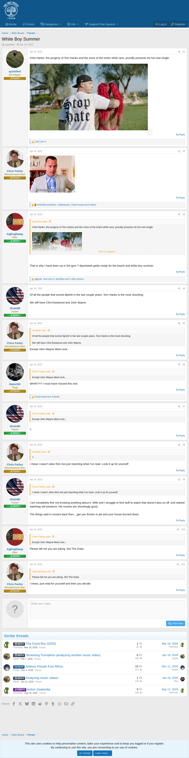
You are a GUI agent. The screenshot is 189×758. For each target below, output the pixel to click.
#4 (184, 288)
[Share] (179, 52)
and (47, 396)
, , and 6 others (66, 204)
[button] (50, 24)
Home (12, 24)
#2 (184, 151)
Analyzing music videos (42, 678)
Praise (16, 670)
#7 (184, 406)
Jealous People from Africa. (44, 666)
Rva (176, 681)
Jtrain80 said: (39, 330)
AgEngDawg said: (41, 571)
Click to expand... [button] (107, 251)
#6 (184, 364)
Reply (182, 134)
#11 (183, 564)
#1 (184, 51)
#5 (184, 323)
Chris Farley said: (41, 371)
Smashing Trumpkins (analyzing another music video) (63, 655)
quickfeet (10, 44)
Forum (31, 24)
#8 (184, 444)
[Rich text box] (107, 609)
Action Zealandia (38, 689)
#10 (183, 529)
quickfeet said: (39, 221)
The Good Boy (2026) (41, 643)
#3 (184, 214)
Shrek (16, 659)
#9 (184, 479)
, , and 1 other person (59, 279)
